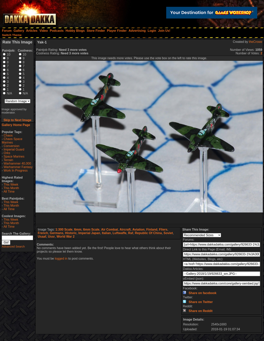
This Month (11, 188)
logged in (61, 258)
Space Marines (14, 156)
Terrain (8, 160)
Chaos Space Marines (12, 140)
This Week (10, 184)
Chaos (8, 135)
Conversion (11, 146)
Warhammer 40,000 (17, 163)
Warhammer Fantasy (18, 167)
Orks (7, 153)
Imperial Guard (14, 149)
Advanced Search (13, 246)
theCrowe (255, 41)
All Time (9, 191)
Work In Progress (16, 170)
